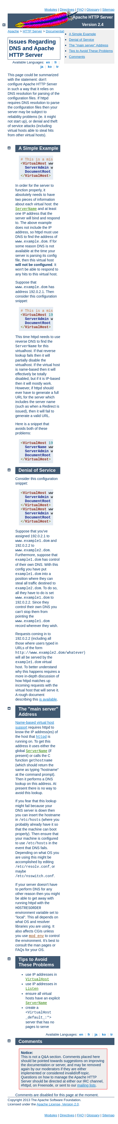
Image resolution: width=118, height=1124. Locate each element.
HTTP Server (32, 31)
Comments (77, 57)
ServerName (26, 209)
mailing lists (86, 1085)
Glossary (92, 9)
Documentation (57, 31)
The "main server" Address (88, 45)
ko (50, 67)
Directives (67, 9)
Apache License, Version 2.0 (58, 1104)
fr (56, 62)
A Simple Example (82, 34)
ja (42, 67)
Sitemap (108, 9)
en (48, 62)
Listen (32, 989)
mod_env (36, 936)
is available (48, 699)
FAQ (80, 9)
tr (57, 67)
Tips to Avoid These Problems (91, 51)
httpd (41, 737)
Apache (13, 31)
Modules (50, 9)
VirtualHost (37, 979)
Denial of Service (81, 40)
